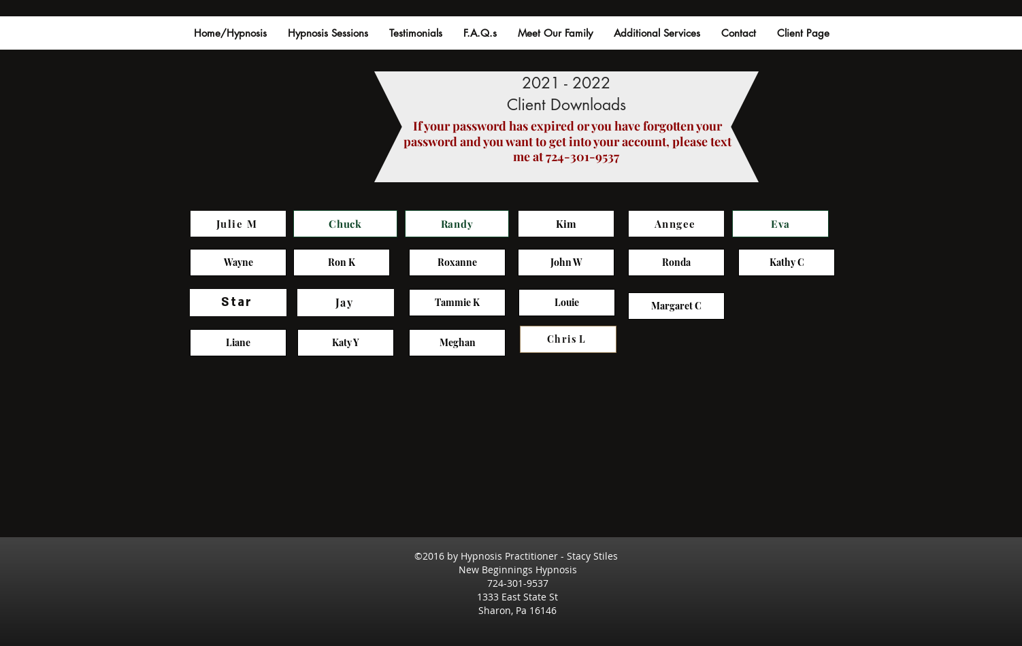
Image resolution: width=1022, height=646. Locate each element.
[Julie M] (238, 223)
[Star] (238, 302)
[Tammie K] (457, 302)
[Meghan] (457, 342)
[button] (415, 33)
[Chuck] (345, 223)
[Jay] (345, 302)
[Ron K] (341, 262)
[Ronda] (676, 262)
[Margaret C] (676, 306)
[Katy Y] (345, 342)
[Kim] (566, 223)
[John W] (566, 262)
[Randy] (457, 223)
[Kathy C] (786, 262)
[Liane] (238, 342)
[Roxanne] (457, 262)
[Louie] (566, 302)
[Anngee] (676, 223)
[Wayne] (238, 262)
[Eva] (780, 223)
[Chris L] (568, 339)
